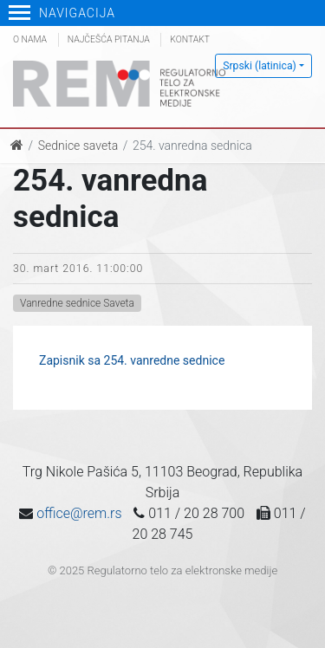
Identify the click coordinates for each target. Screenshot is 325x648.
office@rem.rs (78, 513)
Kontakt (190, 39)
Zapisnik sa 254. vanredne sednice (131, 360)
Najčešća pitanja (109, 39)
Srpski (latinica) (259, 66)
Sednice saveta (78, 145)
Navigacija (62, 13)
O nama (30, 39)
